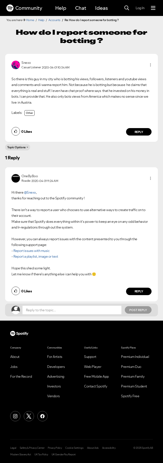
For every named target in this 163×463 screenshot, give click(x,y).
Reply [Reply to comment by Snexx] (139, 132)
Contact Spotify (95, 386)
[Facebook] (42, 416)
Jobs (13, 366)
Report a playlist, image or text (35, 256)
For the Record (21, 376)
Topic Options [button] (16, 147)
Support (90, 356)
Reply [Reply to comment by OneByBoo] (139, 291)
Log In (140, 8)
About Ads (93, 448)
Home (30, 20)
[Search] (126, 8)
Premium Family (133, 376)
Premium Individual (135, 356)
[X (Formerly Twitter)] (29, 416)
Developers (56, 366)
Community (24, 8)
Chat (80, 7)
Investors (54, 386)
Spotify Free (130, 396)
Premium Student (134, 386)
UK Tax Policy (41, 454)
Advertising (55, 376)
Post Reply (138, 310)
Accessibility (109, 448)
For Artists (54, 356)
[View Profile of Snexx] (26, 62)
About (15, 356)
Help (60, 7)
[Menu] (153, 8)
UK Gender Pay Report (64, 454)
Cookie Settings (74, 448)
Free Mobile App (96, 376)
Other (29, 113)
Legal (13, 448)
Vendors (53, 396)
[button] (150, 65)
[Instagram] (15, 416)
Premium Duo (131, 366)
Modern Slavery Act (20, 454)
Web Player (92, 366)
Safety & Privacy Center (32, 448)
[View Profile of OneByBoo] (29, 176)
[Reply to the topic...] (71, 310)
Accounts (54, 20)
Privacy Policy (55, 448)
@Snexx (30, 192)
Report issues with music (31, 250)
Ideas (101, 7)
